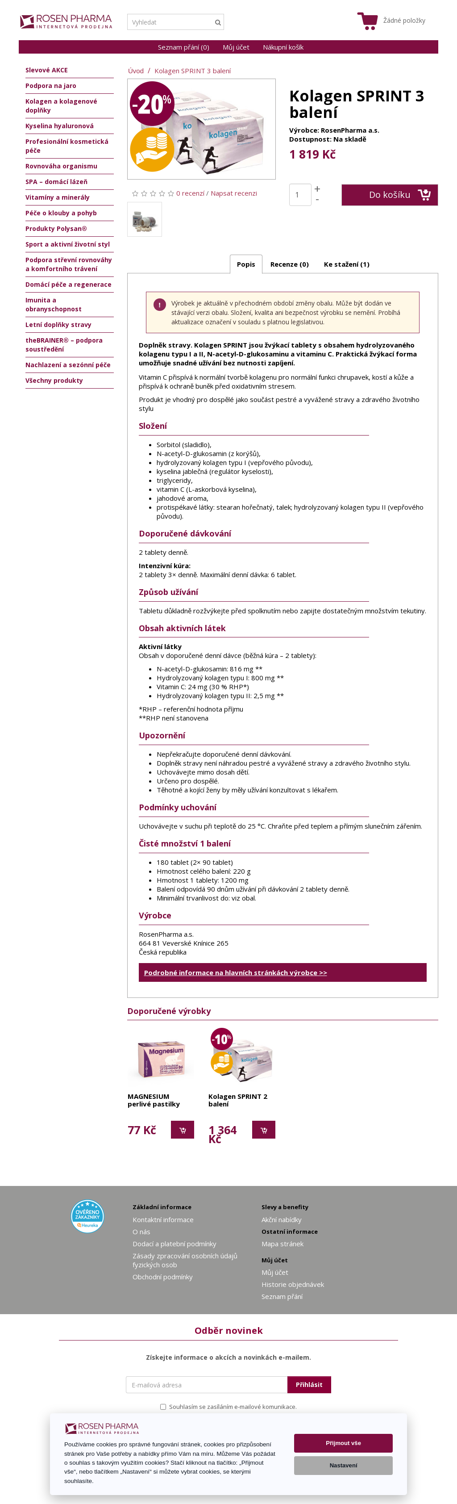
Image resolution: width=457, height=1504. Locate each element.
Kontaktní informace (163, 1219)
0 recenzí (190, 193)
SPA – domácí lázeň (56, 181)
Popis (246, 264)
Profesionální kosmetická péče (66, 146)
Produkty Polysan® (56, 228)
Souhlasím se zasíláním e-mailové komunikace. (228, 1407)
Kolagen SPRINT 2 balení (237, 1100)
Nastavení (343, 1465)
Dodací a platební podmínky (174, 1243)
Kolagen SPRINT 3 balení (192, 70)
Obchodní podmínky (163, 1276)
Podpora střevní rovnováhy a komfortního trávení (68, 264)
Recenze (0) (289, 264)
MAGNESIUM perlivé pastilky (154, 1100)
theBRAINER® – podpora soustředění (64, 344)
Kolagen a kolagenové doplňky (61, 105)
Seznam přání (282, 1296)
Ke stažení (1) (347, 264)
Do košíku (400, 195)
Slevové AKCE (46, 70)
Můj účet (236, 46)
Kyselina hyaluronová (59, 125)
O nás (141, 1231)
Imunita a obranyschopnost (53, 304)
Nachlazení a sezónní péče (68, 364)
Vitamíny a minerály (57, 197)
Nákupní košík (283, 46)
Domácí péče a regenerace (68, 284)
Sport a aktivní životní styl (67, 244)
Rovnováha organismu (61, 166)
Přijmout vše (343, 1443)
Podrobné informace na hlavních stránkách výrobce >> (235, 972)
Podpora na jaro (50, 85)
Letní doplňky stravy (58, 324)
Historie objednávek (293, 1284)
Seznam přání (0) (183, 46)
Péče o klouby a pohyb (61, 213)
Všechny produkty (54, 380)
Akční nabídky (282, 1219)
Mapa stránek (282, 1243)
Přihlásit (309, 1384)
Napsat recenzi (234, 193)
